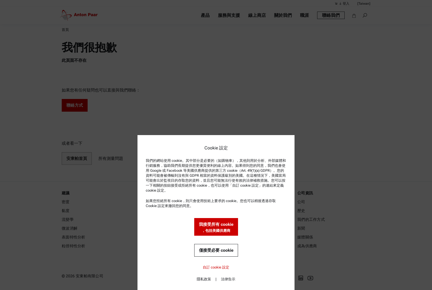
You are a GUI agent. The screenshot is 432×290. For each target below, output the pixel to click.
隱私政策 (204, 279)
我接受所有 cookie (216, 227)
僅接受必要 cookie (216, 250)
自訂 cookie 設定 (216, 267)
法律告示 (228, 279)
